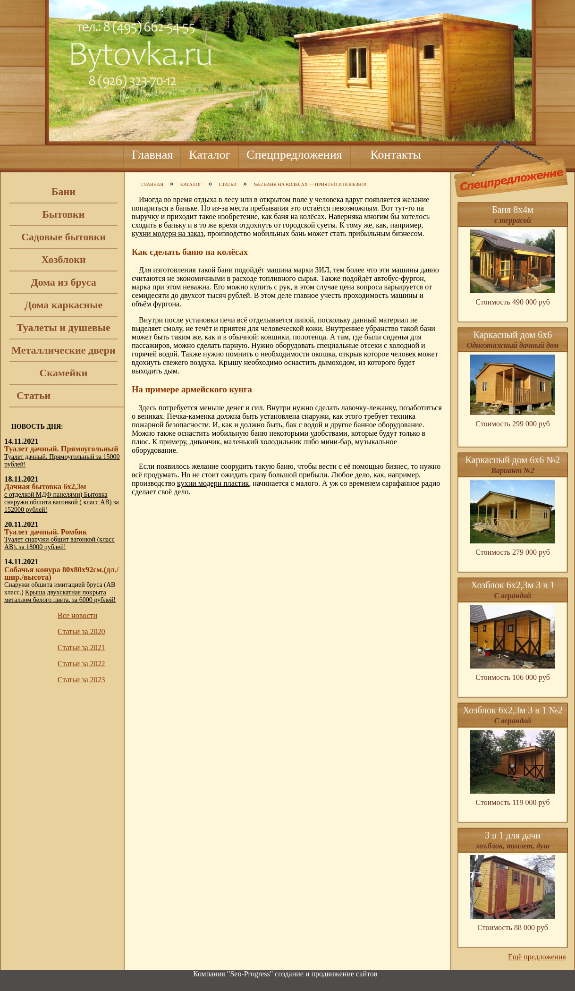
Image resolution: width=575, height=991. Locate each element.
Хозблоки (63, 259)
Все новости (77, 615)
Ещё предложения (537, 957)
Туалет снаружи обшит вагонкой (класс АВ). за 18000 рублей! (59, 543)
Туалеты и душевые (63, 327)
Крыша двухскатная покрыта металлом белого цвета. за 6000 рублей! (60, 596)
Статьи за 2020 (81, 631)
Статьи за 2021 (81, 648)
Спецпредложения (294, 154)
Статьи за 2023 (81, 680)
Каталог (209, 154)
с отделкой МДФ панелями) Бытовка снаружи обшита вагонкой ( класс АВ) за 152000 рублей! (61, 502)
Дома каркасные (63, 305)
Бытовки (63, 214)
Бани (63, 191)
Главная (152, 154)
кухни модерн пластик (213, 483)
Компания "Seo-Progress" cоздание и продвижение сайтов (285, 974)
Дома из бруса (63, 282)
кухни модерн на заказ (167, 233)
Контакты (396, 154)
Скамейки (63, 373)
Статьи (34, 395)
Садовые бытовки (63, 237)
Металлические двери (63, 350)
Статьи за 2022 (81, 664)
